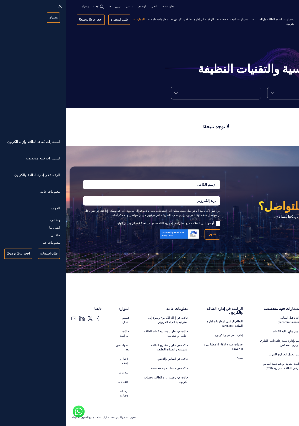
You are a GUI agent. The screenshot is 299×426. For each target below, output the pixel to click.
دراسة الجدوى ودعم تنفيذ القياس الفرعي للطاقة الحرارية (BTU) (216, 366)
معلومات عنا (101, 6)
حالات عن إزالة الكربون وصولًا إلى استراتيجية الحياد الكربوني (102, 320)
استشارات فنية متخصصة (168, 19)
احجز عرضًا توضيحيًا (24, 20)
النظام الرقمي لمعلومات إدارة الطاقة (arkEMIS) (158, 324)
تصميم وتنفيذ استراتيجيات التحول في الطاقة (272, 324)
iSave (173, 358)
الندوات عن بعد (56, 347)
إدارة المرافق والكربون (162, 335)
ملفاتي (63, 6)
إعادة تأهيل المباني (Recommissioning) (223, 320)
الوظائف (75, 6)
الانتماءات (57, 382)
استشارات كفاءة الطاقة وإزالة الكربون (211, 21)
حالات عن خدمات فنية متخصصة (103, 368)
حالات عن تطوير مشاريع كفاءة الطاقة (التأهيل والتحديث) (100, 333)
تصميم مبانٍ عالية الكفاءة (220, 331)
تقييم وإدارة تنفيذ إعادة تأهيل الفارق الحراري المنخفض (214, 343)
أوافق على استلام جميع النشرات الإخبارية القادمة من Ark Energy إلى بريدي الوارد (102, 223)
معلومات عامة (93, 19)
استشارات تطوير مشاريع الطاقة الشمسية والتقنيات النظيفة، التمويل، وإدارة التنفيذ (273, 357)
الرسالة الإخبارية (58, 393)
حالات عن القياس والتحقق (106, 359)
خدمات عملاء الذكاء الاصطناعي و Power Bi (157, 347)
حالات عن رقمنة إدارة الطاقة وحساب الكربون (100, 380)
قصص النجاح (59, 320)
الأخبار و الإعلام (58, 361)
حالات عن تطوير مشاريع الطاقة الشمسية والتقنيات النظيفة (103, 347)
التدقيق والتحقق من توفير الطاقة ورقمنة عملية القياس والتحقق (274, 373)
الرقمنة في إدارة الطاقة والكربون (128, 19)
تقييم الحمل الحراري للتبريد (219, 355)
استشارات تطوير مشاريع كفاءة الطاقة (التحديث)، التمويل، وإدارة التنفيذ (274, 339)
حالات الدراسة (58, 333)
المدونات (58, 373)
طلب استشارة (53, 20)
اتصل (87, 6)
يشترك (19, 6)
